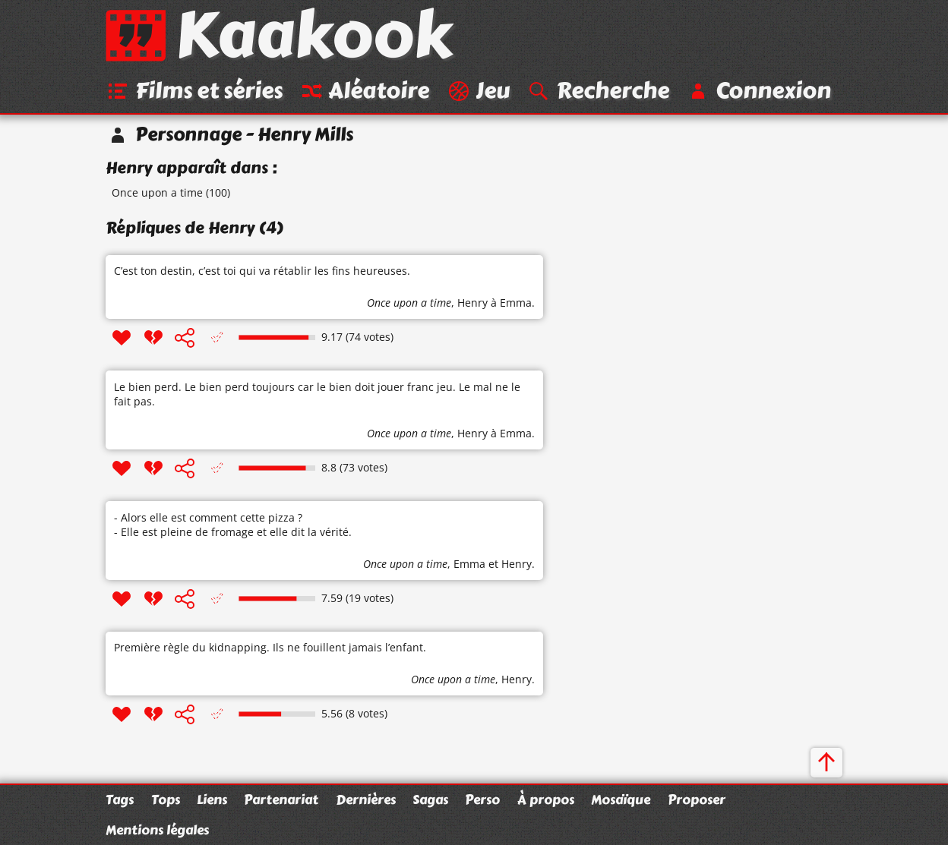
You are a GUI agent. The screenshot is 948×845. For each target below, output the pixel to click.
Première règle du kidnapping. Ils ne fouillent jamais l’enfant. (270, 647)
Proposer (696, 799)
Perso (482, 799)
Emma (469, 564)
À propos (545, 799)
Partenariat (281, 799)
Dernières (366, 799)
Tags (120, 799)
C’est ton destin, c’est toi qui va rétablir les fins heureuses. (262, 270)
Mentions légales (157, 830)
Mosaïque (620, 799)
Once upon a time (157, 192)
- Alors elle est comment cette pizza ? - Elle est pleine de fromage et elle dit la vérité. (233, 525)
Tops (165, 799)
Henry (472, 302)
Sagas (430, 799)
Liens (212, 799)
